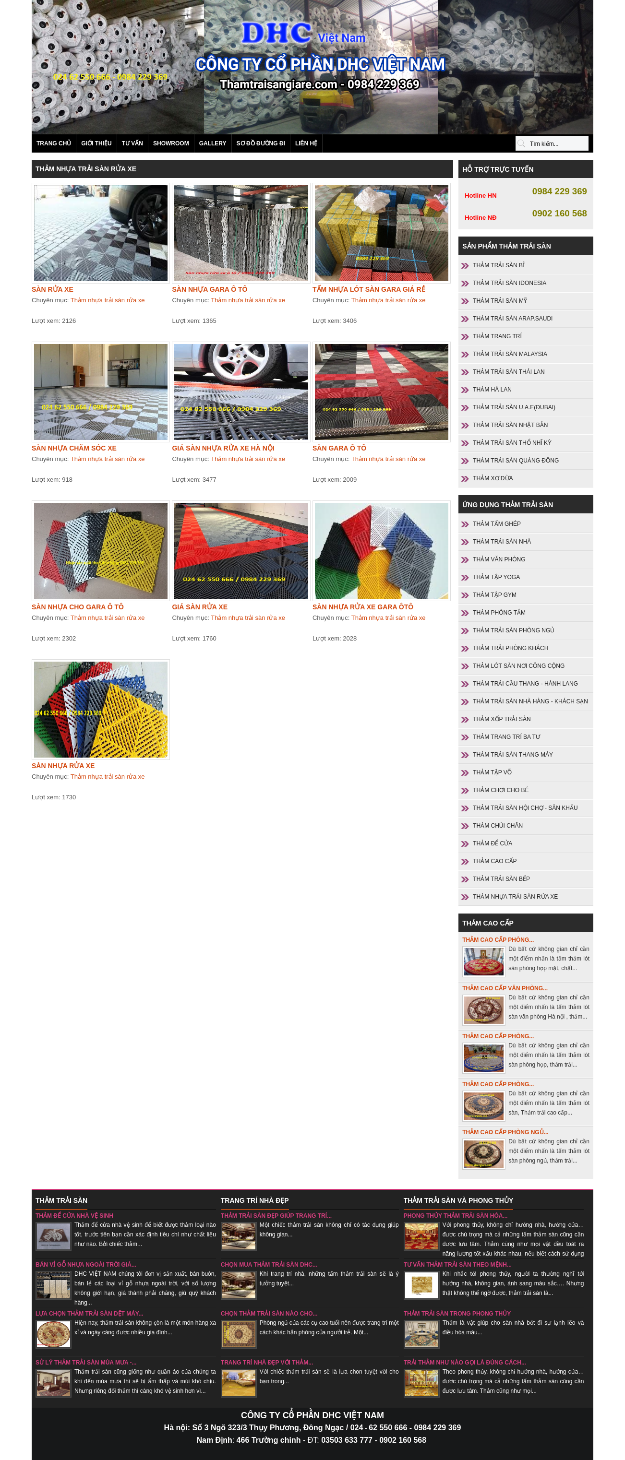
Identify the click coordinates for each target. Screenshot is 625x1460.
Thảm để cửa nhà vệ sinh (74, 1215)
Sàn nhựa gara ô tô (209, 289)
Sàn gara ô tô (339, 448)
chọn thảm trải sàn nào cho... (269, 1313)
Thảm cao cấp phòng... (498, 940)
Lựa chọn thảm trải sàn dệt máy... (90, 1313)
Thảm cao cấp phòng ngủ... (505, 1132)
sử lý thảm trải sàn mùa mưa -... (86, 1362)
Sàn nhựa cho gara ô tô (78, 607)
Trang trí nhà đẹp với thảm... (267, 1362)
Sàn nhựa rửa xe (63, 766)
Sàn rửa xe (52, 289)
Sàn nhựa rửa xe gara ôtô (362, 607)
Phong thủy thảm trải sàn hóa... (456, 1215)
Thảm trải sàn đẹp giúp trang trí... (276, 1215)
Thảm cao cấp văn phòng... (505, 988)
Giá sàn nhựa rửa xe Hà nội (223, 448)
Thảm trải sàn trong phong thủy (457, 1313)
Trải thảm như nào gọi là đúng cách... (465, 1362)
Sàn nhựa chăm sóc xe (74, 448)
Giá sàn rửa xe (200, 607)
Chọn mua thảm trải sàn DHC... (269, 1264)
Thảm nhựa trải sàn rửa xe (107, 300)
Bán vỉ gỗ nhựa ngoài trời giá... (86, 1264)
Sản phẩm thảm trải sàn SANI (312, 67)
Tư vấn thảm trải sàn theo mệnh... (458, 1264)
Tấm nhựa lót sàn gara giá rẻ (368, 289)
